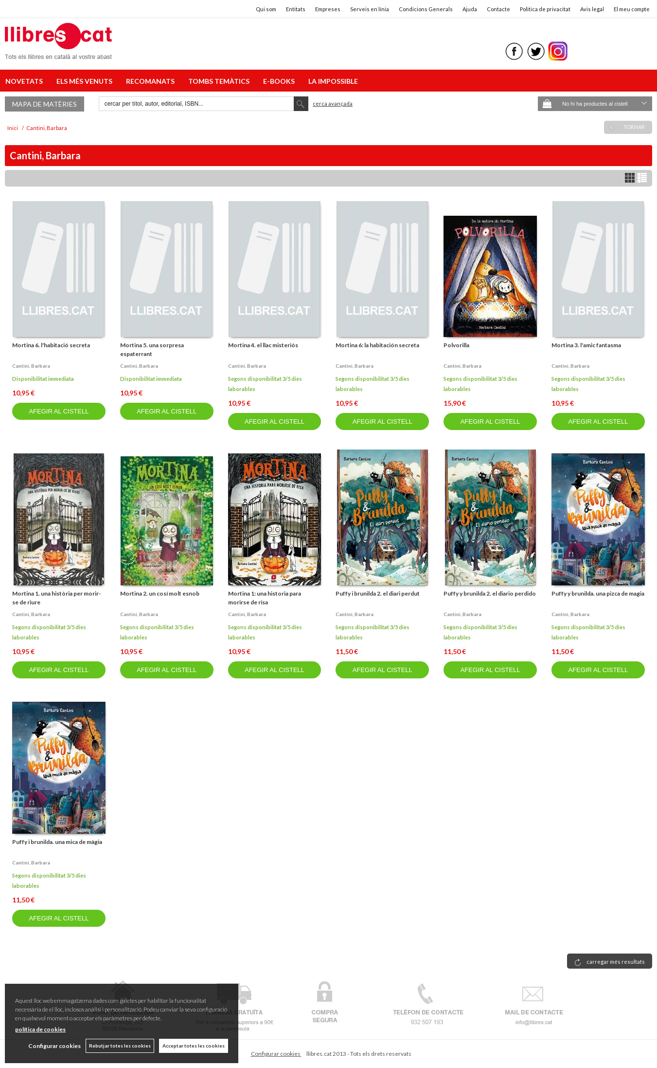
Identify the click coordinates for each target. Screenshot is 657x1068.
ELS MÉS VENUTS (85, 81)
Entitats (295, 9)
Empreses (327, 9)
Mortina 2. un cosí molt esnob (159, 593)
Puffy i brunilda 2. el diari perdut (378, 593)
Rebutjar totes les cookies (120, 1046)
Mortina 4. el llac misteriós (263, 345)
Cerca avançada (333, 103)
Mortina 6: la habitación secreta (377, 345)
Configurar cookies (276, 1053)
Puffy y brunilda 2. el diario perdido (490, 593)
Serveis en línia (369, 9)
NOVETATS (25, 81)
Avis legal (592, 9)
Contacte (498, 9)
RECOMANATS (152, 81)
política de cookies (40, 1029)
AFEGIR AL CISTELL (59, 411)
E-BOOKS (280, 81)
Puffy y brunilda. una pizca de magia (597, 593)
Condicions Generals (426, 9)
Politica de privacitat (545, 9)
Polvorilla (456, 345)
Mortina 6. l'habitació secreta (51, 345)
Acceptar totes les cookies (193, 1046)
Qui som (266, 9)
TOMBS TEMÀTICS (220, 81)
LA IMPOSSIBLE (333, 81)
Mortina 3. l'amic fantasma (586, 345)
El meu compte (632, 9)
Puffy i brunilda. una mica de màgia (57, 841)
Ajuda (469, 9)
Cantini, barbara (31, 366)
